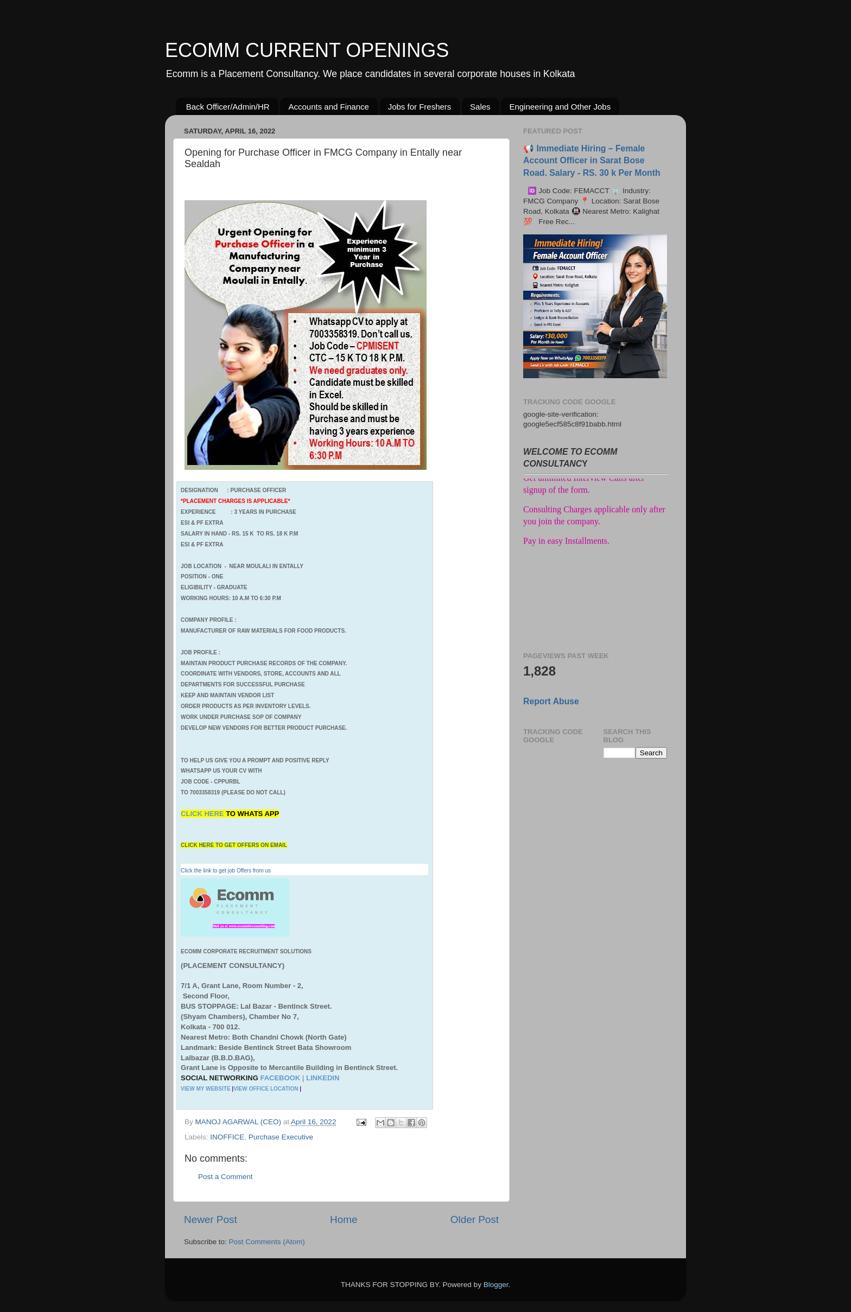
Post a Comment (225, 1177)
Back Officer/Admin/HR (228, 106)
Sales (480, 106)
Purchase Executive (281, 1137)
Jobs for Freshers (420, 106)
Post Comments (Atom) (267, 1242)
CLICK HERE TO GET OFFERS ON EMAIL (234, 845)
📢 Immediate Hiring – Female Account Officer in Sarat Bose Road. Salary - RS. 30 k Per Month (592, 160)
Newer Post (210, 1219)
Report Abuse (551, 701)
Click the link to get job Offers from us (226, 871)
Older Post (474, 1219)
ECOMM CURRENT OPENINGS (307, 50)
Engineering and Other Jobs (560, 106)
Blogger (496, 1285)
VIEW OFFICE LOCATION (265, 1089)
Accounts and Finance (328, 106)
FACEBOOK (280, 1078)
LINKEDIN (322, 1078)
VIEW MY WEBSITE (206, 1089)
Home (343, 1219)
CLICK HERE (203, 814)
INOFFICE (227, 1137)
